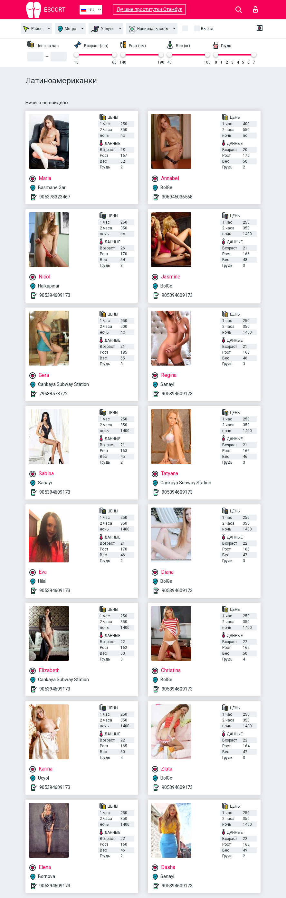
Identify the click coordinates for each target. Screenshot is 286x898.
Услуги (102, 29)
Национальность (148, 29)
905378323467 (54, 197)
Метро (67, 28)
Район (33, 29)
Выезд (207, 28)
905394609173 (54, 295)
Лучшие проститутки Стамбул (149, 9)
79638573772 (53, 394)
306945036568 (177, 197)
